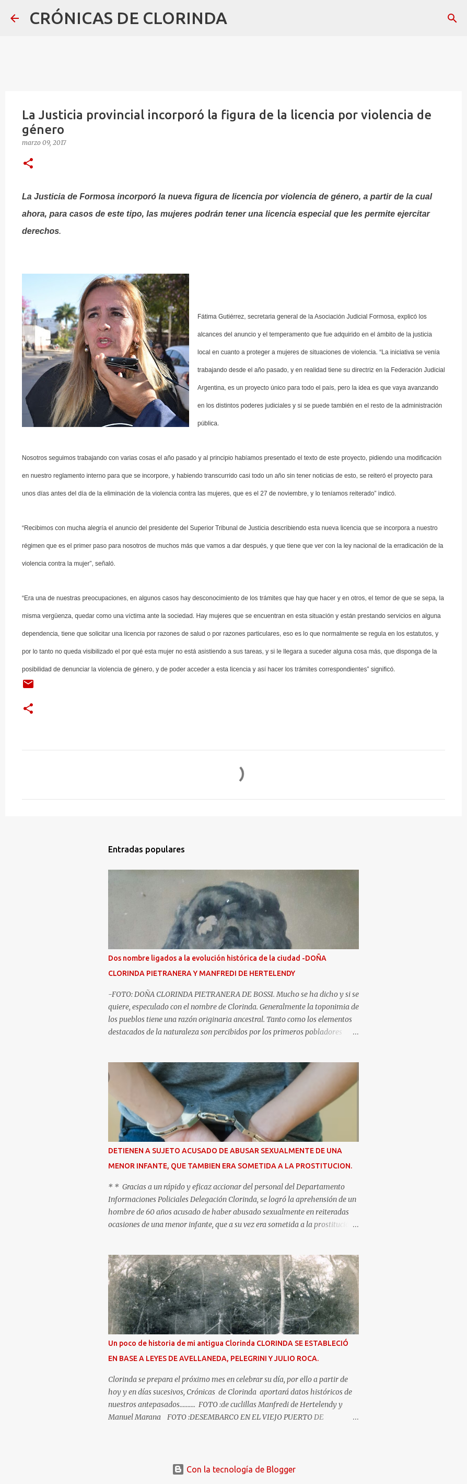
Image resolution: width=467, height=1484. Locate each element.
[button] (28, 164)
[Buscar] (242, 18)
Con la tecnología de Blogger (234, 1469)
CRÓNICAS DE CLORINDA (128, 17)
